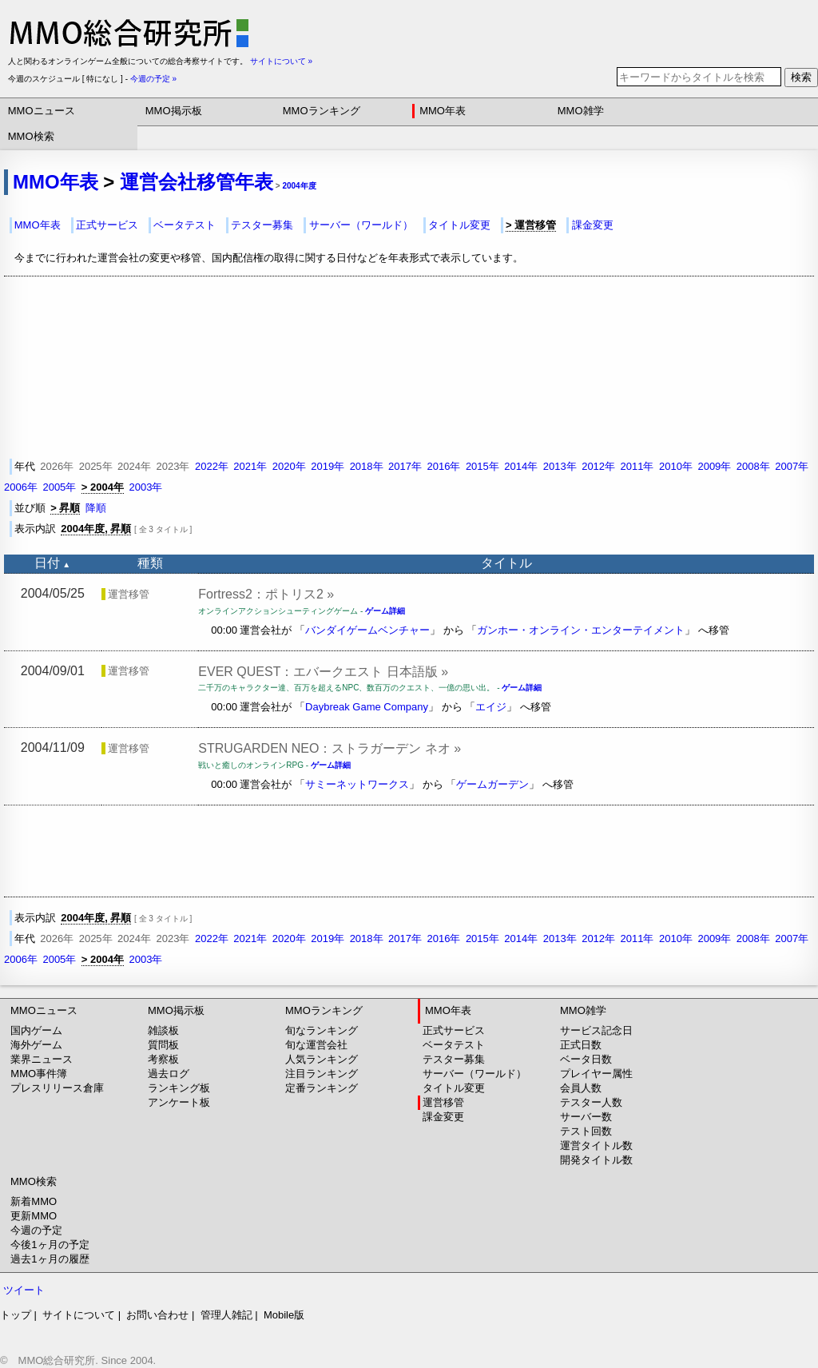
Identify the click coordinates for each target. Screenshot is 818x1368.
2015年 (482, 466)
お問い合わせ (157, 1315)
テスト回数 (586, 1131)
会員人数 (581, 1088)
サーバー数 (586, 1117)
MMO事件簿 (38, 1074)
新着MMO (33, 1201)
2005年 (59, 487)
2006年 (21, 487)
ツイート (24, 1290)
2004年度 (299, 185)
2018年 (366, 466)
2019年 (327, 466)
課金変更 (593, 225)
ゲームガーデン (492, 784)
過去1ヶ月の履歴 (49, 1259)
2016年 (443, 466)
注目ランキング (321, 1074)
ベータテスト (184, 225)
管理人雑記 (226, 1315)
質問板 (163, 1045)
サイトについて (78, 1315)
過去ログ (168, 1074)
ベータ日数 (586, 1059)
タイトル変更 (459, 225)
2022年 (211, 466)
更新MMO (33, 1216)
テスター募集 (262, 225)
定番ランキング (321, 1088)
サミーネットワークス (357, 784)
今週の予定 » (153, 78)
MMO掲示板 (173, 111)
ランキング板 (179, 1088)
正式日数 (581, 1045)
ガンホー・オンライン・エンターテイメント (581, 630)
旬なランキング (321, 1030)
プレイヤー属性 (596, 1074)
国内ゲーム (36, 1030)
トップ (15, 1315)
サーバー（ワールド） (361, 225)
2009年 (714, 466)
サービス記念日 (596, 1030)
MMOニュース (41, 111)
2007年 (791, 466)
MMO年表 (442, 111)
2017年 (405, 466)
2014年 (521, 466)
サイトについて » (281, 61)
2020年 (289, 466)
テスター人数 (591, 1102)
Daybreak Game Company (366, 707)
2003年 (145, 487)
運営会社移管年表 (196, 182)
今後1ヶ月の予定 (49, 1245)
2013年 (560, 466)
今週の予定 (36, 1230)
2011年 (637, 466)
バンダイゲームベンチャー (367, 630)
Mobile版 (284, 1315)
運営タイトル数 (596, 1145)
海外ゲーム (36, 1045)
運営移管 (443, 1102)
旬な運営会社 (316, 1045)
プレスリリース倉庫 (57, 1088)
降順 (95, 508)
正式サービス (107, 225)
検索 (801, 77)
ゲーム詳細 (385, 610)
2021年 (250, 466)
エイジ (490, 707)
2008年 (753, 466)
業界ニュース (41, 1059)
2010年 (676, 466)
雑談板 (163, 1030)
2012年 (598, 466)
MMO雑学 (581, 111)
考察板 (163, 1059)
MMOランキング (321, 111)
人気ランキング (321, 1059)
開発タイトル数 (596, 1160)
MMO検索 (31, 136)
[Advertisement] (409, 851)
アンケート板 (179, 1102)
